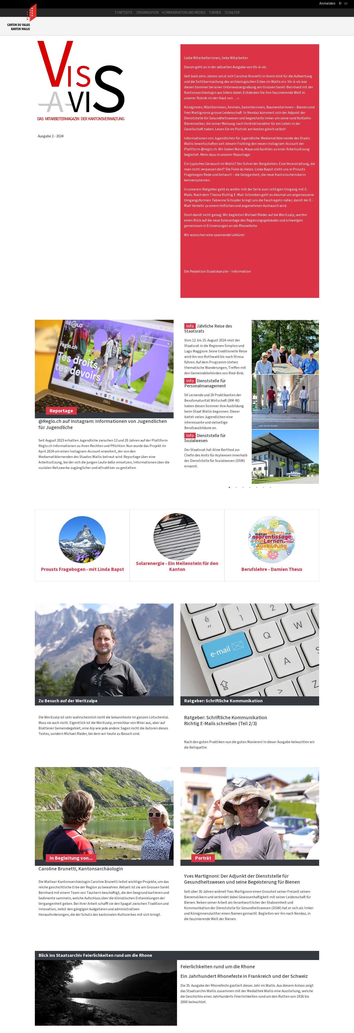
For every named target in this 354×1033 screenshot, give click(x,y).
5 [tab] (256, 487)
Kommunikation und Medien (183, 12)
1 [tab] (229, 487)
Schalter (232, 12)
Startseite (124, 12)
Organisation (147, 12)
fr (340, 3)
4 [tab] (250, 487)
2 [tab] (236, 487)
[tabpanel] (249, 347)
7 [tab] (270, 487)
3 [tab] (243, 487)
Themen (215, 12)
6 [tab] (263, 487)
